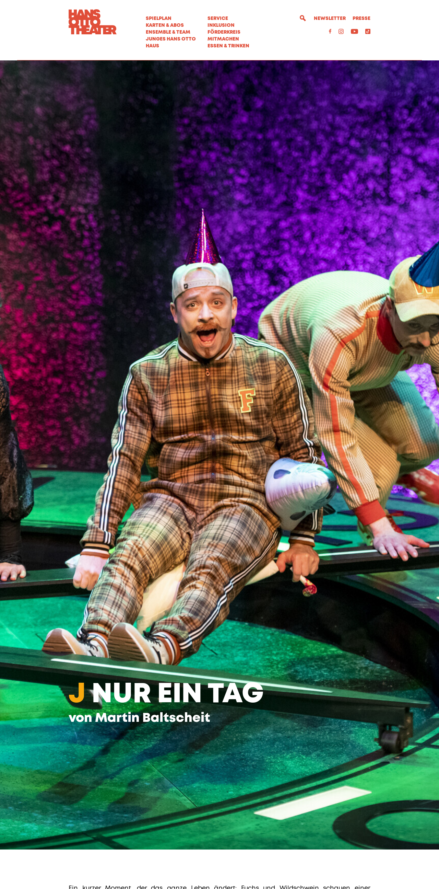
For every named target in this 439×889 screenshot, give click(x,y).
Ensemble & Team (168, 32)
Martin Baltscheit (152, 757)
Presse (361, 18)
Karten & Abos (165, 25)
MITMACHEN (223, 39)
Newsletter (330, 18)
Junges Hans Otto (171, 39)
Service (217, 18)
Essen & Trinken (228, 46)
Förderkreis (223, 32)
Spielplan (158, 18)
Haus (152, 46)
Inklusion (221, 25)
